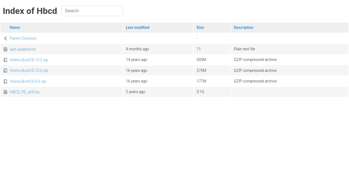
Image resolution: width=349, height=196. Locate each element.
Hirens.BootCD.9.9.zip (28, 81)
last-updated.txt (23, 49)
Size (200, 27)
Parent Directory (23, 38)
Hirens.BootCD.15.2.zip (29, 60)
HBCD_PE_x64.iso (25, 92)
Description (243, 27)
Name (15, 27)
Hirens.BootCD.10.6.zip (29, 70)
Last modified (137, 27)
